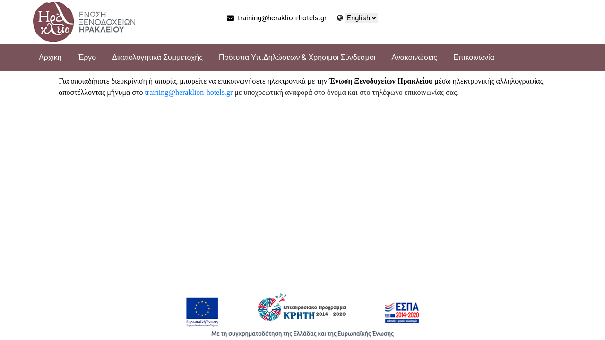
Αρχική (50, 57)
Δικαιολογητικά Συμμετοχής (157, 57)
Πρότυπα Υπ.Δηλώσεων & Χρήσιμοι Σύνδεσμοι (297, 57)
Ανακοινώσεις (414, 57)
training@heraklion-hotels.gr (277, 18)
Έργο (87, 57)
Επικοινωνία (473, 57)
